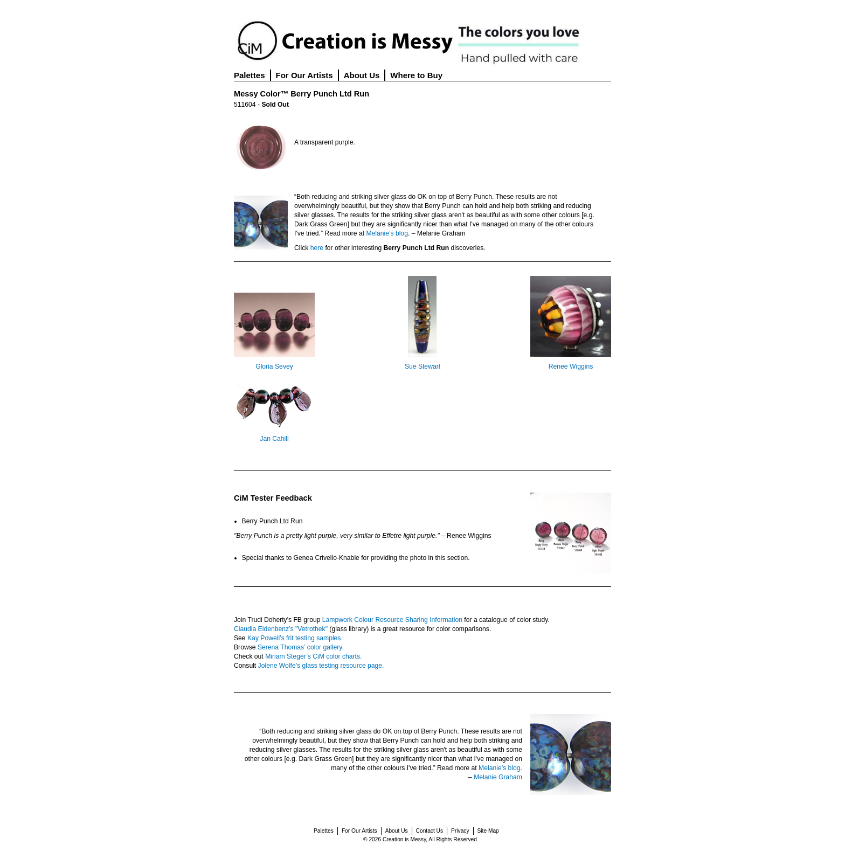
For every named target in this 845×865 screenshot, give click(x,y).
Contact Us (429, 831)
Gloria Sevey (274, 366)
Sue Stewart (422, 366)
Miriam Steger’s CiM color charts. (313, 656)
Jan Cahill (274, 438)
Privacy (460, 831)
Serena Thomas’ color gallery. (301, 647)
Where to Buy (416, 75)
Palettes (249, 75)
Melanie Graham (498, 777)
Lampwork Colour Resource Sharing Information (392, 620)
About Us (362, 75)
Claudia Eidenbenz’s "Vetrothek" (281, 629)
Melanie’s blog (387, 233)
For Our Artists (304, 75)
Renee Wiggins (571, 366)
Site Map (488, 831)
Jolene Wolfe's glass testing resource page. (321, 665)
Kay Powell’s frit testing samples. (295, 638)
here (316, 248)
